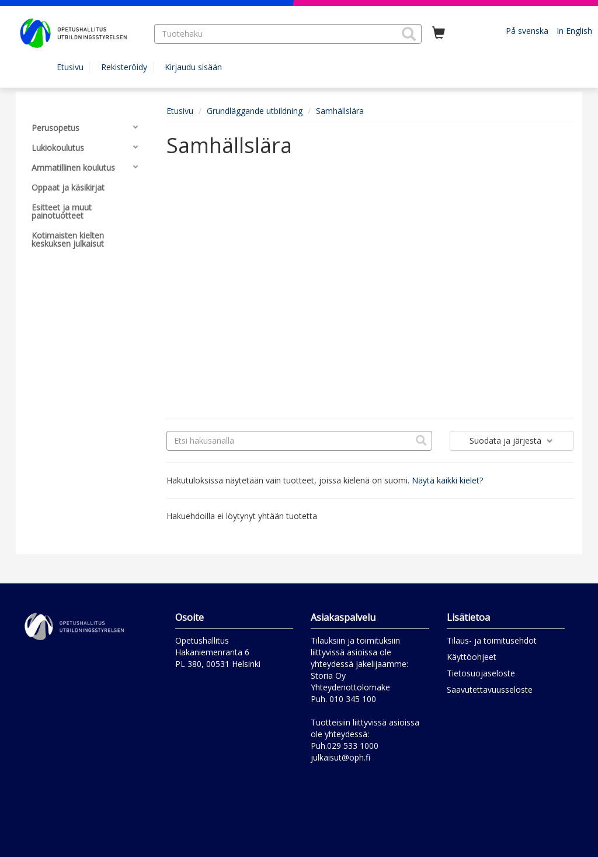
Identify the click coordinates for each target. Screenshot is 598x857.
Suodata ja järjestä (511, 440)
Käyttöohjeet (471, 656)
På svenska (527, 30)
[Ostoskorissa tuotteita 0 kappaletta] (438, 33)
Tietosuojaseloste (481, 673)
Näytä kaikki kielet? (447, 480)
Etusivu (70, 66)
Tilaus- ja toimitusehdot (492, 640)
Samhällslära (340, 110)
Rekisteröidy (124, 66)
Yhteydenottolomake (350, 687)
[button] (409, 34)
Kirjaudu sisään (193, 66)
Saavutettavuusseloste (490, 689)
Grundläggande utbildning (255, 110)
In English (574, 30)
